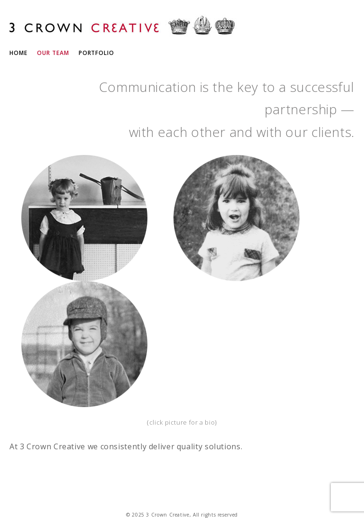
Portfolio (97, 53)
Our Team (53, 53)
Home (18, 53)
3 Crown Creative (123, 26)
